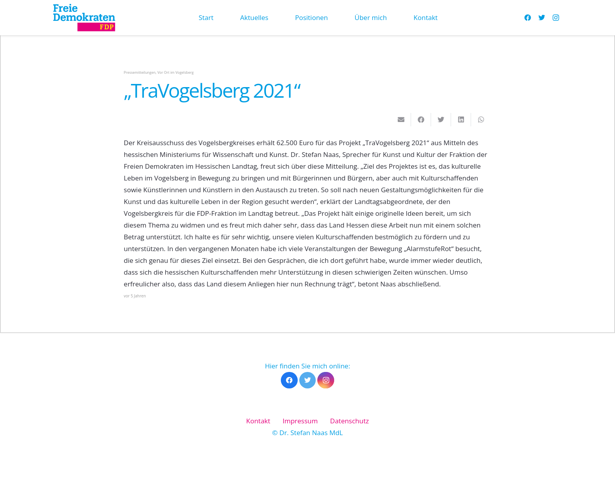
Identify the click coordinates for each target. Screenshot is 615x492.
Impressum (300, 420)
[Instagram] (555, 17)
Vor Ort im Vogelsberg (175, 72)
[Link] (84, 17)
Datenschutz (349, 420)
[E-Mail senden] (401, 119)
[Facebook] (527, 17)
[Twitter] (541, 17)
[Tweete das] (441, 119)
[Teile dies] (421, 119)
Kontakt (258, 420)
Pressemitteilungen (140, 72)
